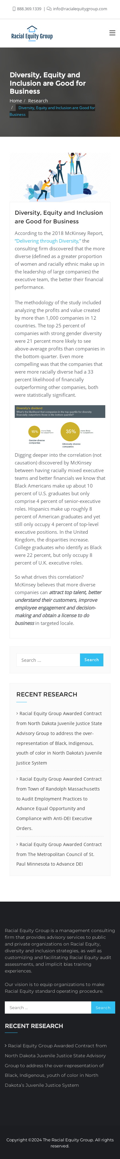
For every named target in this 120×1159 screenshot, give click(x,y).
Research (38, 101)
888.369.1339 (27, 9)
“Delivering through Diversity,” (48, 241)
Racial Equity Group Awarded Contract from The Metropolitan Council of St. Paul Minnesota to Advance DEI (59, 854)
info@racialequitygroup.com (77, 9)
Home (16, 101)
